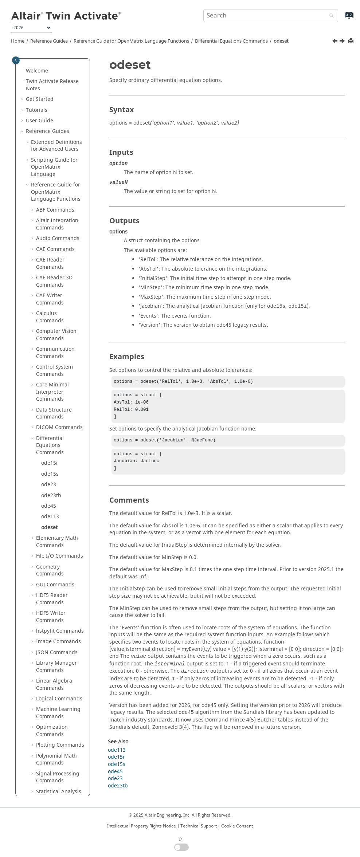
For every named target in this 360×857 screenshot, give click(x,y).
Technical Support (198, 826)
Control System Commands (54, 165)
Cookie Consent (237, 826)
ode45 (48, 300)
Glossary (41, 764)
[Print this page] (352, 41)
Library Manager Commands (56, 461)
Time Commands (56, 643)
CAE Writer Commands (50, 93)
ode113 (50, 311)
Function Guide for (54, 729)
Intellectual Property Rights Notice (141, 826)
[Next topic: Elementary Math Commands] (343, 42)
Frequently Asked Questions (47, 778)
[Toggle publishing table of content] (16, 60)
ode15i (49, 258)
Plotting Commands (60, 539)
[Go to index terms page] (341, 19)
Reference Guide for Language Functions (131, 41)
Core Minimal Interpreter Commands (52, 186)
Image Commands (58, 436)
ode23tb (51, 290)
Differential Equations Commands (231, 41)
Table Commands (57, 632)
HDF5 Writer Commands (51, 411)
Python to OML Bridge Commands (59, 693)
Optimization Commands (52, 525)
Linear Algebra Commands (54, 479)
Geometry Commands (50, 365)
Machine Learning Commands (58, 507)
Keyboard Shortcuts (55, 754)
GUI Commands (55, 379)
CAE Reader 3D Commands (54, 75)
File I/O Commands (59, 350)
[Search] (330, 16)
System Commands (59, 622)
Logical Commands (59, 493)
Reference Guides (49, 41)
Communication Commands (55, 147)
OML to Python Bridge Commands (59, 675)
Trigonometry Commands (52, 657)
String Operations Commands (58, 607)
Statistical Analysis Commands (58, 589)
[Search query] (271, 15)
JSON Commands (57, 447)
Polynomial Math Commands (56, 554)
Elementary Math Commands (57, 336)
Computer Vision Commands (56, 129)
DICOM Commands (59, 222)
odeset (281, 41)
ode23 (48, 279)
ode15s (50, 268)
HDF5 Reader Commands (52, 393)
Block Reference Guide (50, 711)
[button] (33, 72)
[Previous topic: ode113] (336, 42)
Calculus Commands (50, 111)
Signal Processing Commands (57, 572)
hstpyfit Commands (60, 425)
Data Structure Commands (54, 208)
